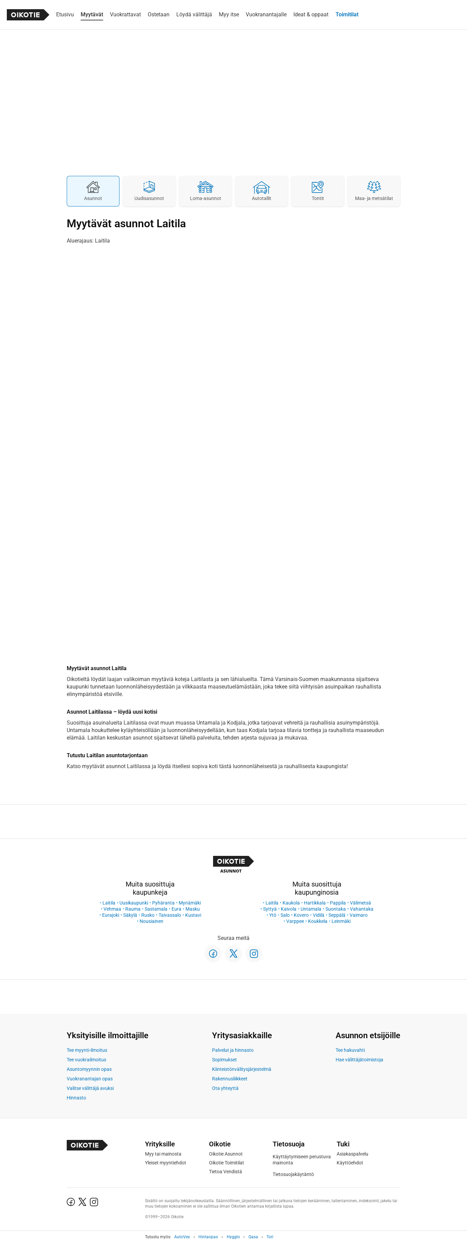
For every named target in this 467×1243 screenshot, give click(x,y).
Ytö (272, 915)
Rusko (148, 915)
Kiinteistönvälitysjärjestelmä (241, 1069)
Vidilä (318, 915)
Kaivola (288, 909)
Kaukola (291, 903)
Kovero (301, 915)
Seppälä (336, 915)
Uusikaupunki (133, 903)
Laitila (108, 903)
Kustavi (193, 915)
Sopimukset (224, 1059)
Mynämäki (190, 903)
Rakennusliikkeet (229, 1078)
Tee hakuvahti (350, 1050)
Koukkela (317, 921)
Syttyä (270, 909)
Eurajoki (110, 915)
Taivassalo (170, 915)
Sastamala (156, 909)
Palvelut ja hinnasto (233, 1050)
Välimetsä (360, 903)
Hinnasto (76, 1097)
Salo (285, 915)
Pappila (338, 903)
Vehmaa (112, 909)
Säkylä (130, 915)
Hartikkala (315, 903)
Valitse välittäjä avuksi (90, 1088)
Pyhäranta (163, 903)
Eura (176, 909)
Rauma (133, 909)
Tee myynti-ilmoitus (87, 1050)
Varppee (295, 921)
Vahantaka (361, 909)
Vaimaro (359, 915)
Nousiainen (151, 921)
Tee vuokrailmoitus (86, 1059)
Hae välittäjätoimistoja (359, 1059)
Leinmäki (341, 921)
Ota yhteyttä (225, 1088)
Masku (193, 909)
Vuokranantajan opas (90, 1078)
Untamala (311, 909)
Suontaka (335, 909)
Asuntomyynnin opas (89, 1069)
